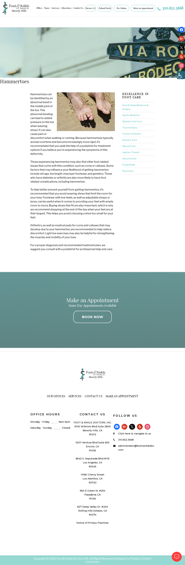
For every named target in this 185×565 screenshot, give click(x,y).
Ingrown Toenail (130, 152)
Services (56, 8)
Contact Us (79, 8)
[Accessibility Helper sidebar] (181, 75)
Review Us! (90, 8)
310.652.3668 (170, 7)
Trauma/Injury (129, 127)
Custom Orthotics (131, 133)
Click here (124, 433)
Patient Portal (105, 8)
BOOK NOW (92, 317)
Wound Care (129, 146)
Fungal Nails (128, 164)
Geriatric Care (129, 140)
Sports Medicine (131, 115)
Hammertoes (129, 158)
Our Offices (56, 396)
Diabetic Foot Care (132, 121)
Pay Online (121, 8)
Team (47, 8)
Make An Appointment (143, 8)
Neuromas (128, 170)
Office (40, 8)
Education (67, 8)
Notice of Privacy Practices (92, 522)
